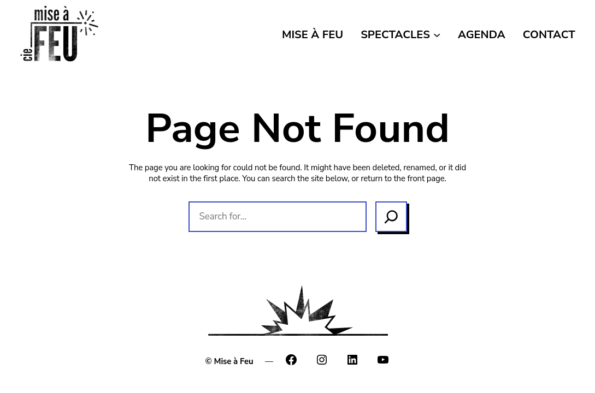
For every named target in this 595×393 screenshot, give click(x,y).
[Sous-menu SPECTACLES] (436, 34)
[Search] (391, 216)
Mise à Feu (234, 361)
